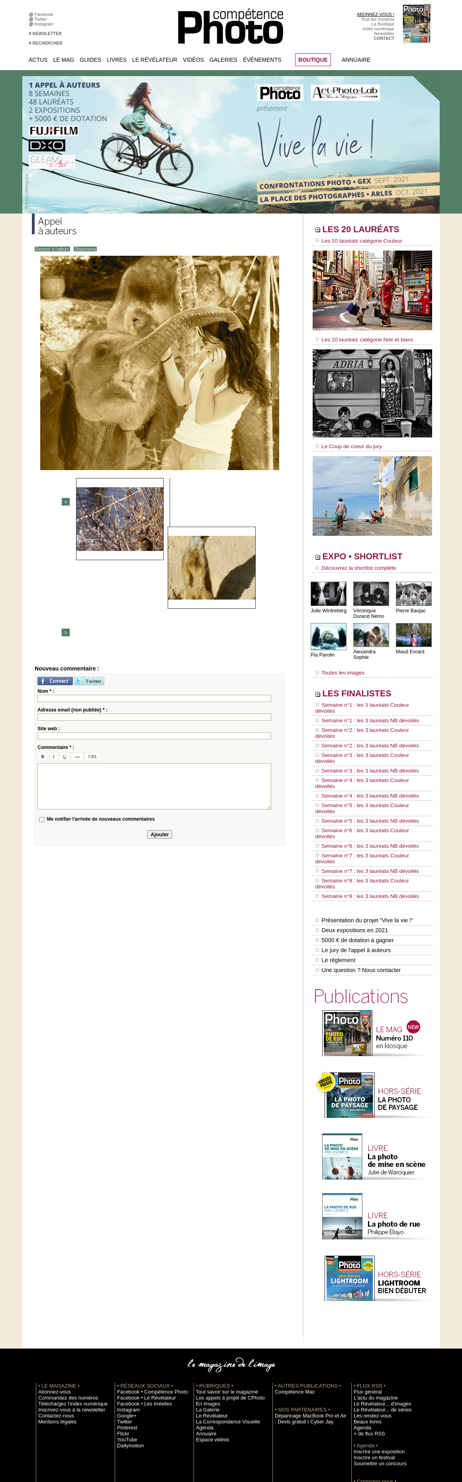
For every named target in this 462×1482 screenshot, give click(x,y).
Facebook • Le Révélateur (141, 1300)
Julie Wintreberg (328, 605)
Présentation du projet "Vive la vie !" (362, 831)
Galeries (223, 60)
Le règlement (334, 864)
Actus (38, 60)
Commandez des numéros (63, 1300)
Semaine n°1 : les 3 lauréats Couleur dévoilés (366, 695)
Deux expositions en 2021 (350, 839)
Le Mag (63, 60)
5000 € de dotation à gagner (353, 848)
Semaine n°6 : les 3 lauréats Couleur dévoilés (366, 771)
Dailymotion (128, 1347)
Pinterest (125, 1329)
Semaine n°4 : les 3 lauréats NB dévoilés (361, 748)
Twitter (42, 19)
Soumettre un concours (375, 1365)
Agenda (203, 1329)
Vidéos (193, 60)
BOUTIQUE (313, 60)
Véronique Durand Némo (368, 608)
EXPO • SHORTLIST (371, 553)
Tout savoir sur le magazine (222, 1294)
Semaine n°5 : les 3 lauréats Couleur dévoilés (366, 756)
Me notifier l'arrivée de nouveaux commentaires (101, 689)
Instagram (45, 24)
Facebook (45, 14)
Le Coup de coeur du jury (345, 443)
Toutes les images (337, 664)
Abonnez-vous (51, 1294)
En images (206, 1306)
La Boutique (383, 24)
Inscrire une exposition (375, 1353)
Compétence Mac (291, 1294)
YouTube (125, 1341)
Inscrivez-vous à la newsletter (66, 1311)
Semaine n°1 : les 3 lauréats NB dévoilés (361, 703)
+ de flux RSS (367, 1335)
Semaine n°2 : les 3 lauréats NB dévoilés (361, 718)
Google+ (125, 1317)
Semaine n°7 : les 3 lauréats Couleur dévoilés (366, 786)
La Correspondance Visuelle (222, 1323)
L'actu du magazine (372, 1300)
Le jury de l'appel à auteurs (352, 856)
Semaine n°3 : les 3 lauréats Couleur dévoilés (366, 725)
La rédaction (365, 1401)
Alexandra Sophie (372, 646)
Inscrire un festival (371, 1359)
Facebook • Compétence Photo (146, 1294)
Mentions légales (54, 1323)
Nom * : (45, 561)
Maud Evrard (409, 646)
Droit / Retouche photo (375, 1407)
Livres (117, 60)
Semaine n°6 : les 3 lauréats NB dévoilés (361, 778)
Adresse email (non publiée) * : (72, 579)
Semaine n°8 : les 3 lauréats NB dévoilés (361, 809)
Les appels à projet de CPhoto (224, 1300)
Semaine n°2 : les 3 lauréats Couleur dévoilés (366, 710)
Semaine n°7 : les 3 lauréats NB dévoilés (361, 793)
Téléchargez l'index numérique (67, 1306)
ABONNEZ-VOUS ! (375, 14)
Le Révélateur (154, 60)
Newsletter (384, 33)
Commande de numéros (376, 1389)
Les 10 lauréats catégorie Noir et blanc (359, 338)
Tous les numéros (377, 19)
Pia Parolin (322, 649)
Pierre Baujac (410, 605)
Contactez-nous (53, 1317)
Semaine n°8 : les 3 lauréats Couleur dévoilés (366, 801)
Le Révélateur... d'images (377, 1306)
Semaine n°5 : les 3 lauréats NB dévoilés (361, 763)
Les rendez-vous (369, 1317)
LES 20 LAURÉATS (369, 230)
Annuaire (356, 60)
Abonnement (366, 1395)
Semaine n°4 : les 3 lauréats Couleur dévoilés (366, 740)
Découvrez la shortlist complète (351, 564)
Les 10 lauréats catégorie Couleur (354, 241)
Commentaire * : (55, 617)
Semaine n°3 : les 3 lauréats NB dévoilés (361, 733)
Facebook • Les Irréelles (140, 1306)
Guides (90, 60)
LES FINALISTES (364, 684)
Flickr (122, 1335)
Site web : (48, 598)
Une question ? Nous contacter (356, 873)
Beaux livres (365, 1323)
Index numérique (378, 28)
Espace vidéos (209, 1341)
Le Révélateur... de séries (378, 1311)
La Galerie (205, 1311)
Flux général (365, 1294)
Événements (262, 60)
